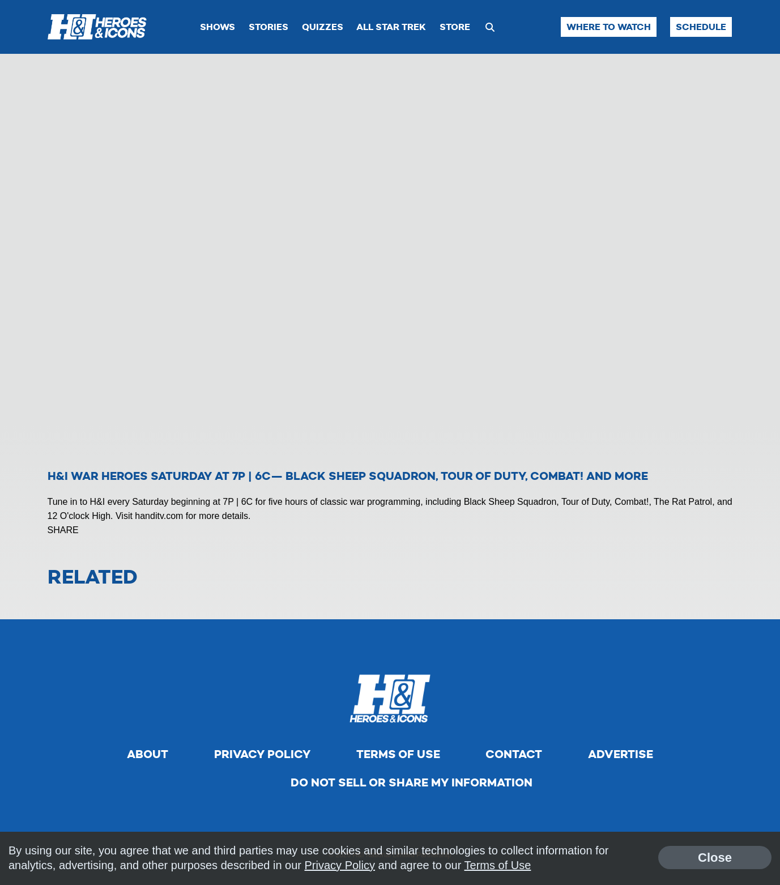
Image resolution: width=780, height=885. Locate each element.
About (147, 754)
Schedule (701, 27)
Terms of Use (398, 754)
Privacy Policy (262, 754)
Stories (268, 27)
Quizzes (322, 27)
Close (715, 857)
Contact (513, 754)
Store (455, 27)
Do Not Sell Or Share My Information (411, 782)
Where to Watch (608, 27)
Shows (217, 27)
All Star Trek (391, 27)
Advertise (620, 754)
